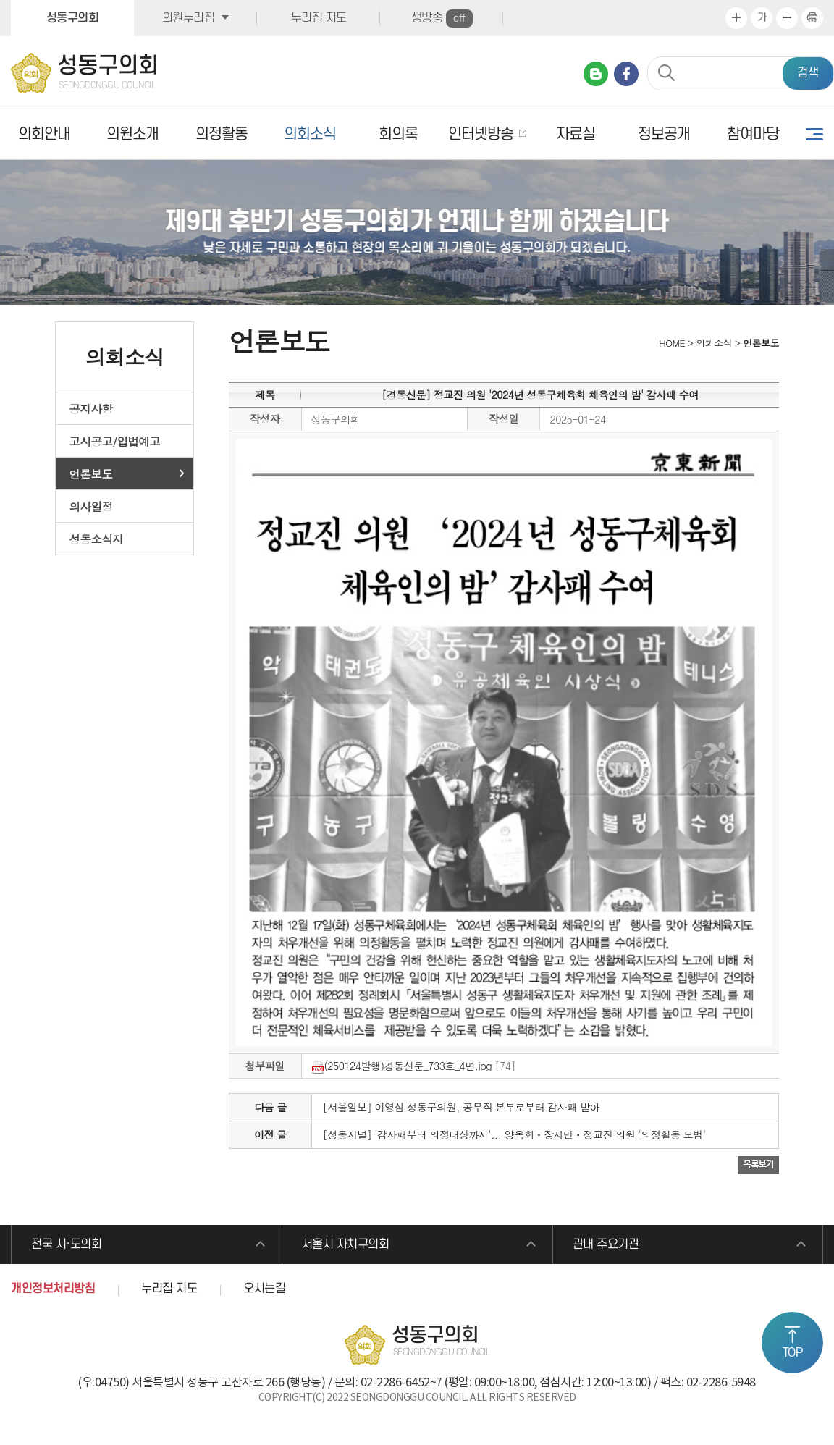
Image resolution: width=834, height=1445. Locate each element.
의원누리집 (188, 18)
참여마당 (753, 134)
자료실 (575, 134)
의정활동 (221, 134)
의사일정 (91, 506)
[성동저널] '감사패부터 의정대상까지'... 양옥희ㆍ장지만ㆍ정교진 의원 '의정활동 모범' (514, 1134)
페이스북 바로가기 (626, 74)
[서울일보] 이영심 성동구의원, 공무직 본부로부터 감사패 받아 (461, 1107)
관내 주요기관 (606, 1244)
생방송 (442, 18)
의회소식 (310, 134)
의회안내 (44, 134)
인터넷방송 (480, 134)
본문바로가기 (0, 0)
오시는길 (264, 1288)
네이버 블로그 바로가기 (596, 74)
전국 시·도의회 (66, 1244)
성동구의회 (72, 18)
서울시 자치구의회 (345, 1244)
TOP (793, 1353)
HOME (671, 343)
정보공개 (664, 134)
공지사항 (91, 408)
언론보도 (91, 473)
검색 (808, 73)
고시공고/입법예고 (115, 441)
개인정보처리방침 (53, 1288)
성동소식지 (97, 539)
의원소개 (132, 134)
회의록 (398, 134)
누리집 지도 (319, 18)
